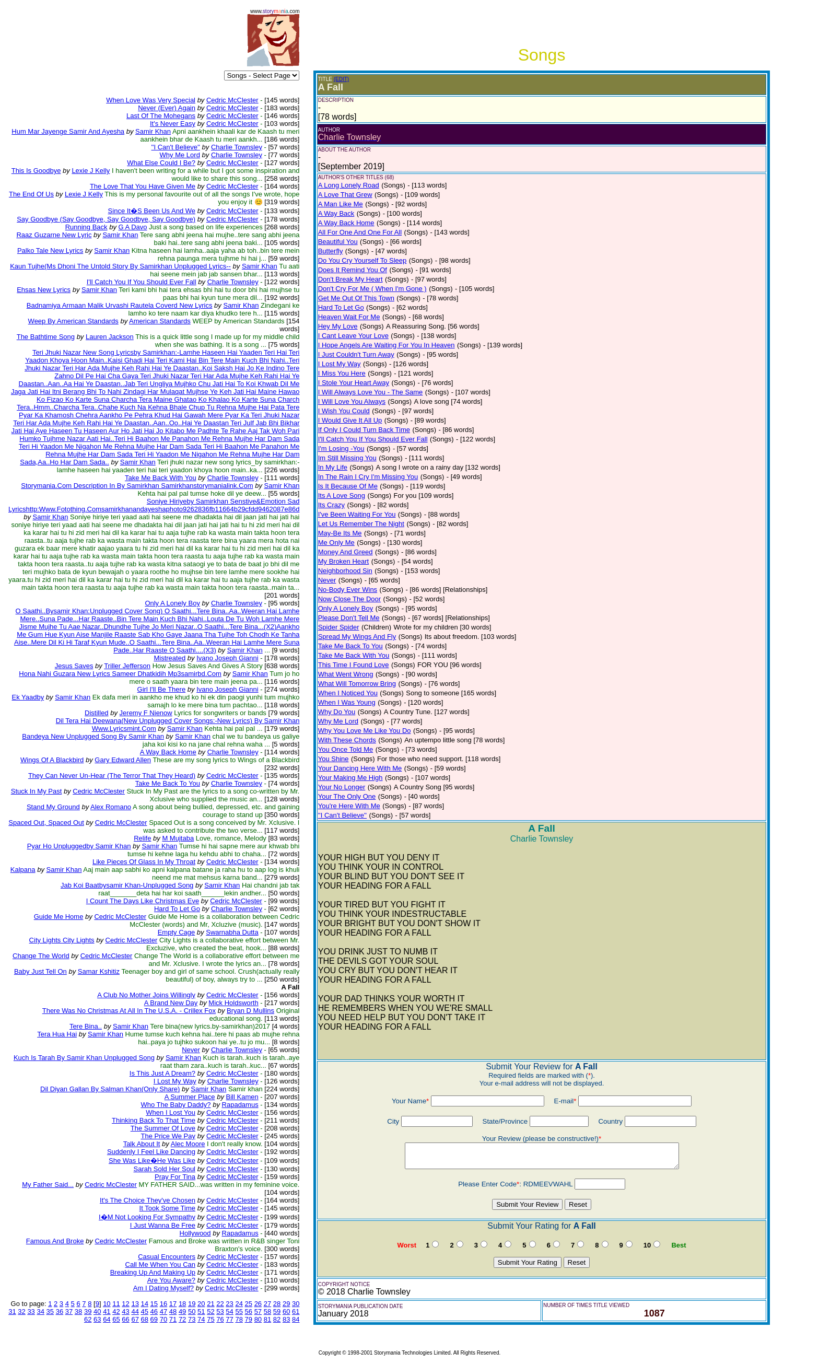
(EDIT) (340, 79)
